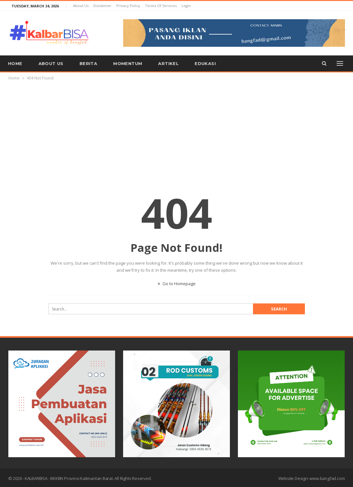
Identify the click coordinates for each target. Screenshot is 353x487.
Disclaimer (102, 5)
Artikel (168, 63)
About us (80, 5)
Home (15, 63)
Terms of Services (161, 5)
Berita (88, 63)
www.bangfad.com (327, 478)
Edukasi (205, 63)
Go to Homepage (177, 283)
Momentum (127, 63)
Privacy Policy (128, 5)
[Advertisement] (176, 130)
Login (186, 5)
